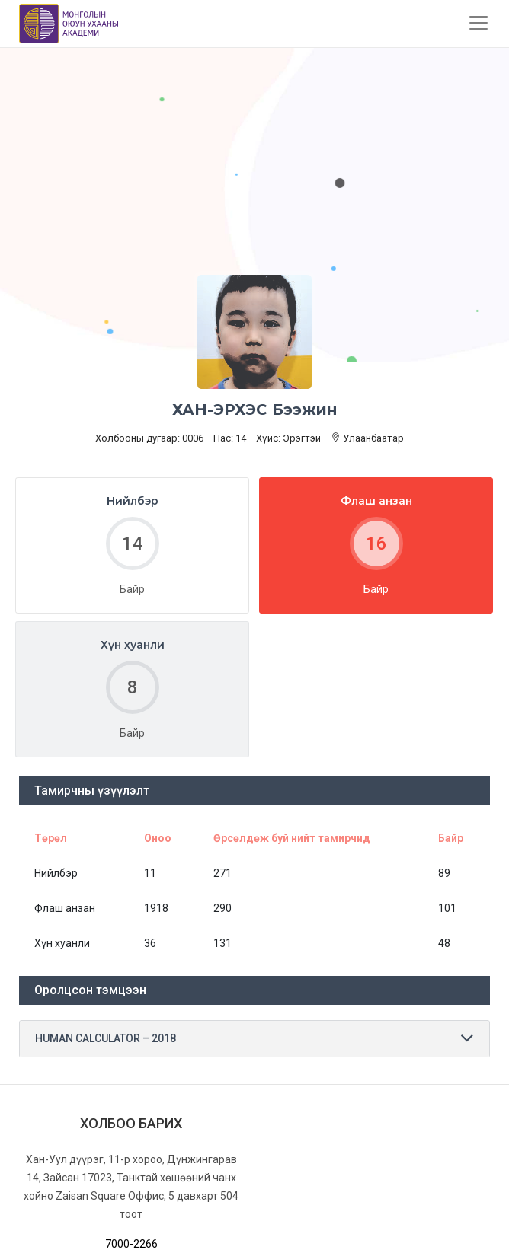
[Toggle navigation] (478, 22)
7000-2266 (131, 1244)
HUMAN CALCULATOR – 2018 (105, 1038)
